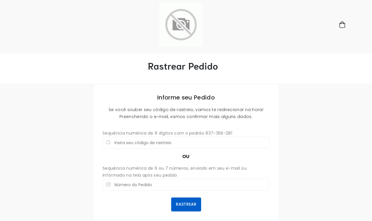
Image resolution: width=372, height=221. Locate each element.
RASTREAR (186, 204)
